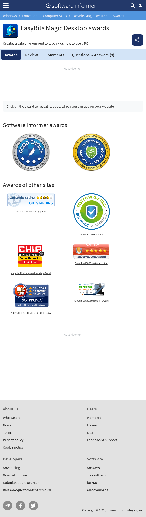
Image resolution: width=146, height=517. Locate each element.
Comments (54, 54)
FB (20, 505)
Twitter (33, 505)
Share (137, 40)
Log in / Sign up (140, 5)
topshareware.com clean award (91, 300)
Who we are (11, 417)
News (7, 425)
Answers (93, 54)
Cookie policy (13, 447)
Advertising (11, 467)
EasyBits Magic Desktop (89, 15)
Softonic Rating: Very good (31, 211)
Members (94, 417)
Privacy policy (13, 440)
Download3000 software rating (91, 263)
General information (18, 475)
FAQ (90, 432)
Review (31, 54)
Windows (10, 15)
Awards (11, 54)
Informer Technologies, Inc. (125, 510)
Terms (7, 432)
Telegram (7, 505)
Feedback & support (102, 440)
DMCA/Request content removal (27, 490)
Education (30, 15)
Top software (97, 475)
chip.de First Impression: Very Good (31, 273)
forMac (92, 482)
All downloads (97, 490)
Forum (92, 425)
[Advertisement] (73, 82)
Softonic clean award (91, 234)
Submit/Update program (21, 482)
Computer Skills (55, 15)
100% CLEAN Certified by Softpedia (31, 313)
